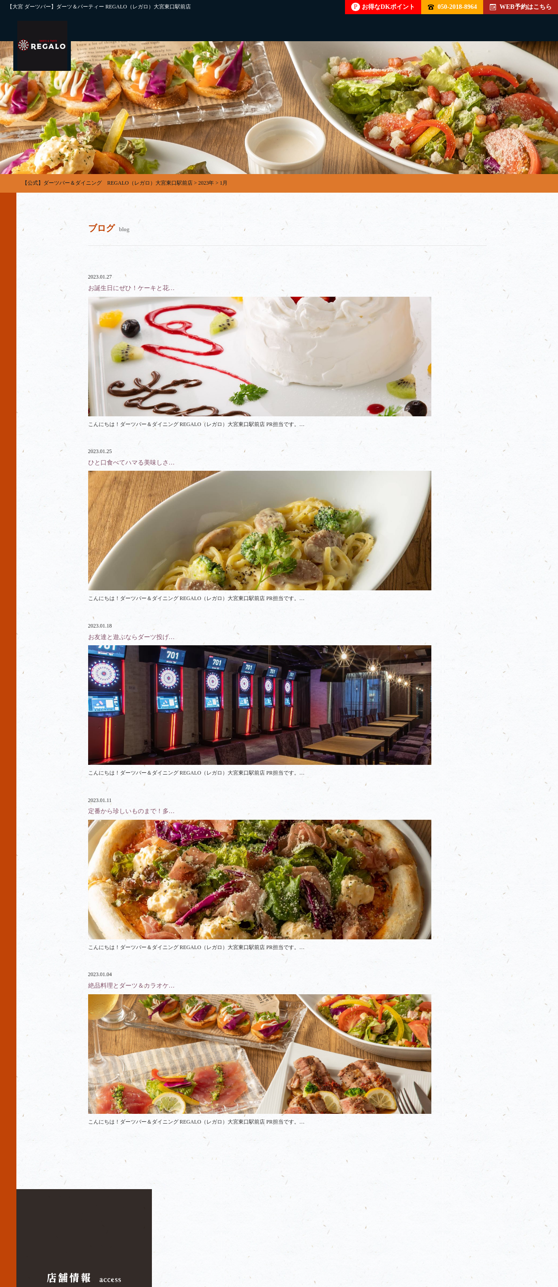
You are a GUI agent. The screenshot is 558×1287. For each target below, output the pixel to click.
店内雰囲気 (344, 1245)
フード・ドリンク (229, 1245)
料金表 (291, 1245)
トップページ (57, 1245)
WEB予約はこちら (521, 6)
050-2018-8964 (452, 6)
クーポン (400, 1245)
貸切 (169, 1245)
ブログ (451, 1245)
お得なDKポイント (383, 7)
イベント (500, 1245)
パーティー (119, 1245)
